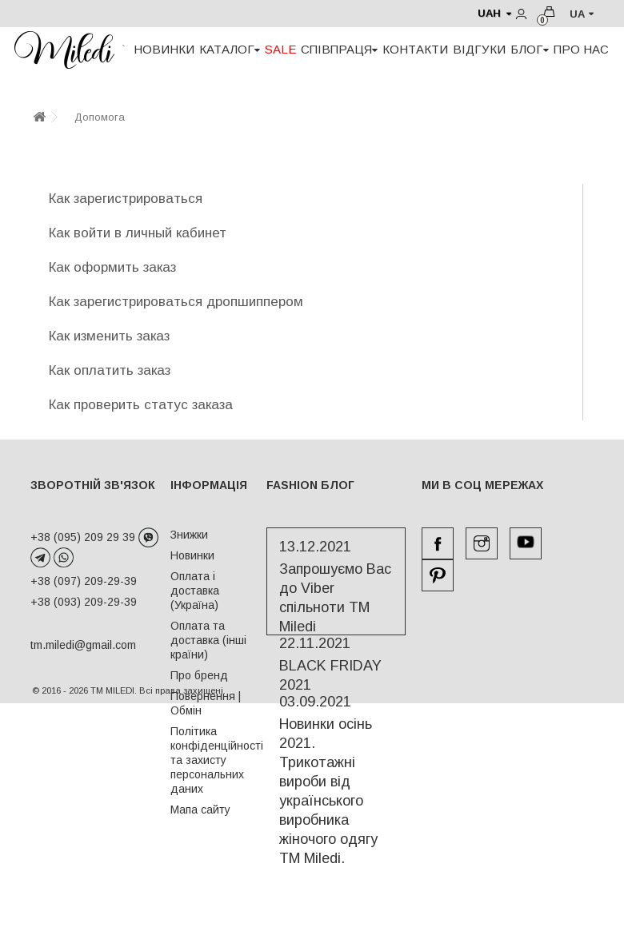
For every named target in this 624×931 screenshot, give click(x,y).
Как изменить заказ (109, 336)
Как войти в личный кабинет (137, 233)
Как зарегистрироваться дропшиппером (176, 301)
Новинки (192, 555)
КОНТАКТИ (415, 49)
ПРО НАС (581, 49)
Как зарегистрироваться (125, 198)
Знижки (189, 534)
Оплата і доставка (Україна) (194, 590)
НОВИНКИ (164, 49)
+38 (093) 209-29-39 (83, 601)
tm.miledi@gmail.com (66, 645)
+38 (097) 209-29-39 (83, 581)
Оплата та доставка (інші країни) (208, 640)
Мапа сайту (200, 809)
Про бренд (199, 675)
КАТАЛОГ (229, 49)
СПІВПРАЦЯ (339, 49)
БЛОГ (529, 49)
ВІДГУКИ (479, 49)
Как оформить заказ (112, 267)
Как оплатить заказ (109, 370)
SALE (280, 49)
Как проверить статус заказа (141, 404)
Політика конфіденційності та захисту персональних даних (216, 760)
